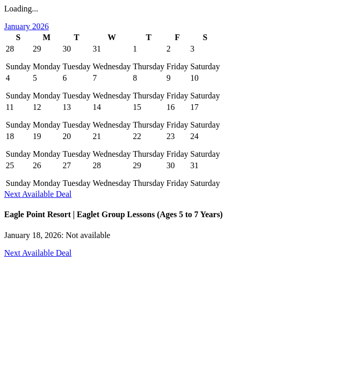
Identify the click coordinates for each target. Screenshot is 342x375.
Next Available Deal (37, 194)
